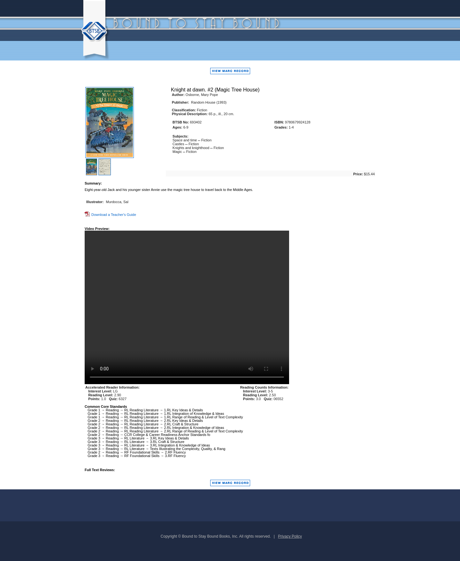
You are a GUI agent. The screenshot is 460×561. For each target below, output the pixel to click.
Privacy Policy (290, 536)
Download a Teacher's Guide (110, 215)
